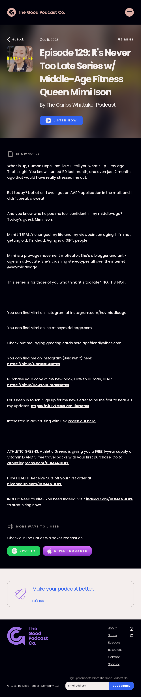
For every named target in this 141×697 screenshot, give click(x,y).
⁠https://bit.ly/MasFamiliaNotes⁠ (60, 405)
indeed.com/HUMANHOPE (109, 499)
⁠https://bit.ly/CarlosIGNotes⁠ (33, 363)
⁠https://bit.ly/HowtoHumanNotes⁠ (38, 384)
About (112, 628)
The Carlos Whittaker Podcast (81, 104)
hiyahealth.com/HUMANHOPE (34, 483)
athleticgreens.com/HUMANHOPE (38, 463)
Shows (112, 635)
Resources (115, 649)
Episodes (114, 642)
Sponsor (113, 664)
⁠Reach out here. (82, 421)
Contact (114, 657)
